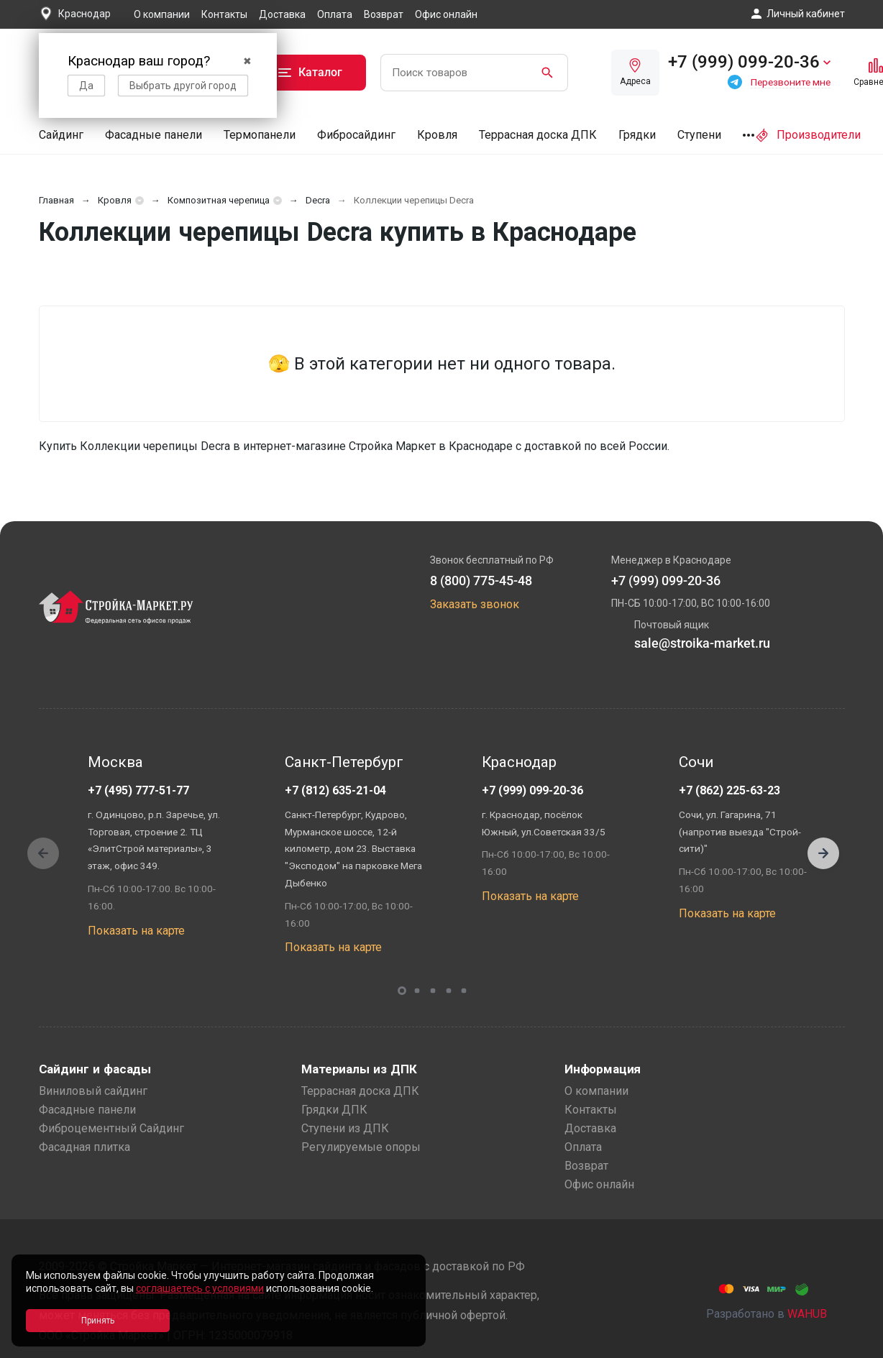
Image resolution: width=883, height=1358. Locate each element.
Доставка (282, 14)
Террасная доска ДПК (538, 135)
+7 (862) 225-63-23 (729, 790)
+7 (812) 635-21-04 (335, 790)
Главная (56, 200)
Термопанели (260, 135)
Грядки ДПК (334, 1109)
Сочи (696, 762)
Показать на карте (136, 930)
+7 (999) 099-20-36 (532, 790)
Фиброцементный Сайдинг (111, 1128)
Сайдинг (61, 135)
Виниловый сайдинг (93, 1091)
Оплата (334, 14)
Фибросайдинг (356, 135)
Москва (115, 762)
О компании (162, 14)
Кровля (437, 135)
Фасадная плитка (84, 1147)
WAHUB (807, 1314)
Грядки (637, 135)
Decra (318, 200)
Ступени (699, 135)
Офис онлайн (446, 14)
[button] (823, 853)
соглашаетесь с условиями (200, 1288)
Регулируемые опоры (361, 1147)
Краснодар (519, 762)
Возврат (383, 14)
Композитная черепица (219, 200)
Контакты (224, 14)
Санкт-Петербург (344, 762)
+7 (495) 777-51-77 (138, 790)
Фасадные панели (153, 135)
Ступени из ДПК (345, 1128)
